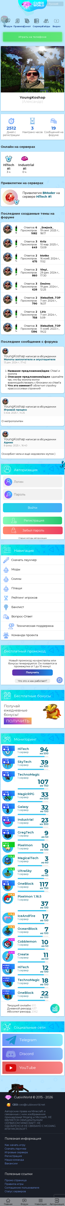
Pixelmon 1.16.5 (29, 896)
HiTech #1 (44, 196)
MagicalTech (28, 858)
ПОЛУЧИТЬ (17, 721)
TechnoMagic (29, 774)
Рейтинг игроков (20, 598)
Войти (32, 508)
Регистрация (27, 520)
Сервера (36, 25)
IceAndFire (26, 916)
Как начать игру (15, 1145)
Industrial (25, 819)
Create (23, 954)
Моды (11, 570)
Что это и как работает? (32, 680)
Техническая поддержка (31, 626)
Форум (7, 25)
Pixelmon (25, 845)
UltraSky (25, 871)
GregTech (26, 832)
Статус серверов (15, 1191)
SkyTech (24, 762)
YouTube (20, 1067)
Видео (56, 25)
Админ (8, 442)
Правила (17, 25)
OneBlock (26, 883)
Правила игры (14, 1184)
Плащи (12, 589)
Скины (12, 579)
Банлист (13, 607)
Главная (8, 1202)
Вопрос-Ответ (17, 617)
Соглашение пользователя (22, 1187)
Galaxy (23, 807)
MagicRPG (26, 794)
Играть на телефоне (32, 36)
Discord (19, 1054)
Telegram (21, 1040)
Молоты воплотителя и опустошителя (29, 359)
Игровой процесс (15, 409)
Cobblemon (27, 941)
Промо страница (15, 1180)
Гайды (46, 25)
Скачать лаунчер (20, 560)
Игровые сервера (16, 1152)
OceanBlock (27, 929)
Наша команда (14, 1159)
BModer (49, 193)
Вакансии (11, 1163)
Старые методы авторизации (32, 538)
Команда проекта (20, 635)
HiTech (23, 749)
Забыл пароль (27, 530)
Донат (27, 25)
